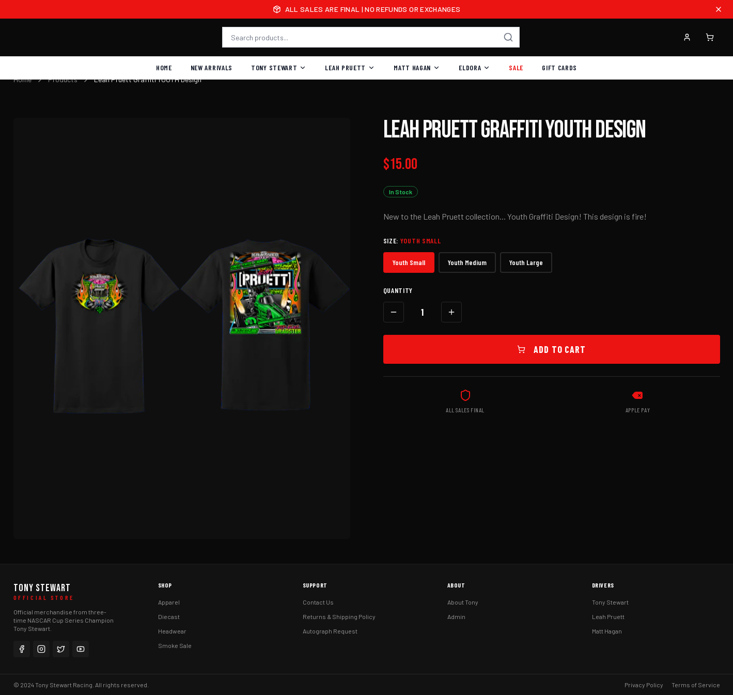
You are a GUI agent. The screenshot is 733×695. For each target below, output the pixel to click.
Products (62, 79)
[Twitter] (61, 649)
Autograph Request (330, 631)
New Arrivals (211, 67)
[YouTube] (80, 649)
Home (164, 67)
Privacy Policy (644, 684)
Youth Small (409, 262)
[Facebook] (21, 649)
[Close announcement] (718, 9)
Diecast (169, 616)
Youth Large (526, 262)
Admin (456, 616)
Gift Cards (559, 67)
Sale (516, 67)
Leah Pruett (350, 67)
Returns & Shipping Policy (339, 616)
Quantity (398, 290)
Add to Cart (551, 349)
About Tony (462, 602)
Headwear (172, 631)
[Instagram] (41, 649)
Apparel (169, 602)
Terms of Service (696, 684)
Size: (412, 240)
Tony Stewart (278, 67)
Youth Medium (467, 262)
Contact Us (318, 602)
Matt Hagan (417, 67)
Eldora (474, 67)
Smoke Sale (175, 645)
